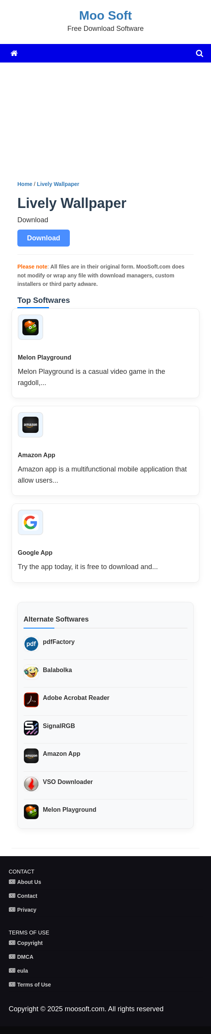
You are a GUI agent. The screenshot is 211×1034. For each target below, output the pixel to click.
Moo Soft (105, 15)
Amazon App (36, 455)
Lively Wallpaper (58, 184)
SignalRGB (59, 726)
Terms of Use (34, 985)
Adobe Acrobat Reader (76, 697)
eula (22, 971)
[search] (199, 53)
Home (24, 184)
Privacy (27, 910)
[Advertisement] (111, 124)
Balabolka (57, 670)
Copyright (30, 943)
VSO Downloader (68, 782)
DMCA (25, 957)
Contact (27, 896)
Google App (35, 552)
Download (43, 238)
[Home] (14, 53)
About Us (29, 882)
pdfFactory (59, 642)
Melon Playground (44, 357)
